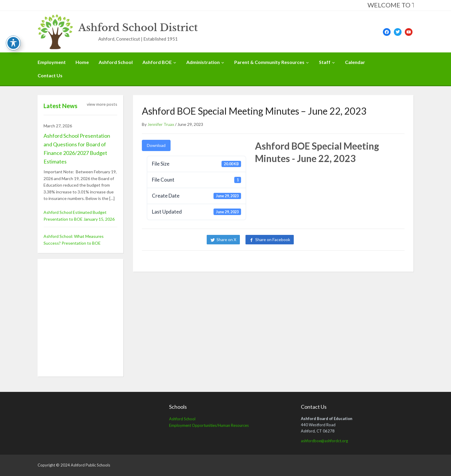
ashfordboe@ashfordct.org (324, 440)
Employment (52, 62)
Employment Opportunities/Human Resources (209, 425)
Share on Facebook (272, 239)
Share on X (226, 239)
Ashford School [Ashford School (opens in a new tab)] (182, 418)
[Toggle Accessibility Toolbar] (13, 43)
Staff (324, 62)
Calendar (355, 62)
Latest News (60, 105)
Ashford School (116, 62)
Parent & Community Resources (269, 62)
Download (156, 145)
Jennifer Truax (160, 124)
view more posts (102, 104)
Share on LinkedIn (319, 239)
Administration (203, 62)
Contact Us (50, 75)
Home (82, 62)
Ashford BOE (157, 62)
